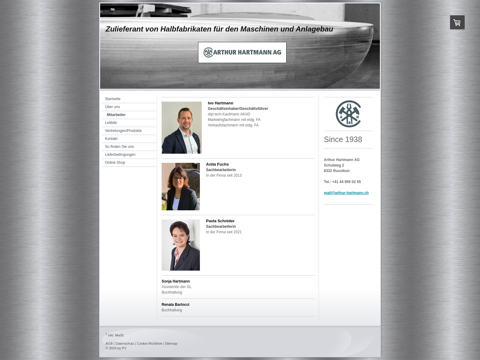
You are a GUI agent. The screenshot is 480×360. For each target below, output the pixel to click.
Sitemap (171, 343)
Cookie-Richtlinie (149, 343)
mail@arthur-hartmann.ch (346, 193)
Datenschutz (124, 343)
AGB (109, 343)
